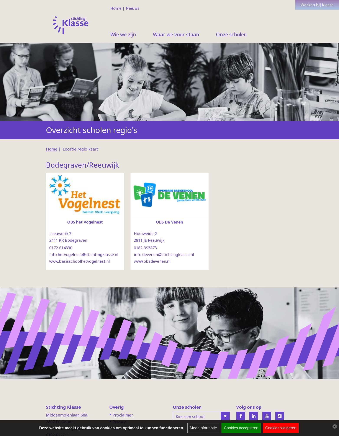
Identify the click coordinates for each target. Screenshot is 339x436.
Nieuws (132, 8)
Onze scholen (231, 34)
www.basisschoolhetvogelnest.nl (79, 261)
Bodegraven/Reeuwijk (82, 165)
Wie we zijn (123, 34)
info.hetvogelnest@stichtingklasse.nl (83, 254)
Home (115, 8)
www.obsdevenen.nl (152, 261)
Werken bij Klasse (317, 4)
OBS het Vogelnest (85, 222)
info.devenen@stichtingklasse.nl (164, 254)
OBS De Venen (169, 222)
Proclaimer (123, 415)
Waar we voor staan (176, 34)
